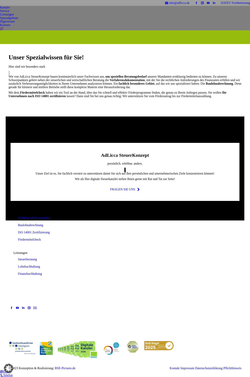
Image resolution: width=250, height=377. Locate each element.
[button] (8, 368)
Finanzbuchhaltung (30, 273)
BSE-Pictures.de (65, 368)
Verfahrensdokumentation (34, 217)
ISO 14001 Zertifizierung (34, 232)
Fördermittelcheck (29, 239)
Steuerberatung (27, 259)
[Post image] (93, 307)
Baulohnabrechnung (30, 225)
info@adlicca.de (177, 2)
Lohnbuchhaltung (29, 266)
